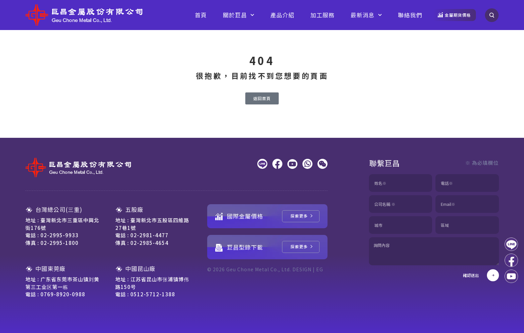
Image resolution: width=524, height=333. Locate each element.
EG (319, 269)
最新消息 (366, 15)
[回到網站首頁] (83, 15)
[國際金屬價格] (300, 216)
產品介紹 (282, 15)
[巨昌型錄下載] (300, 247)
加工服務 (322, 15)
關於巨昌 (238, 15)
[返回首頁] (262, 98)
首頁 (201, 15)
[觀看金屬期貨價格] (454, 15)
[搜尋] (492, 15)
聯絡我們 (410, 15)
